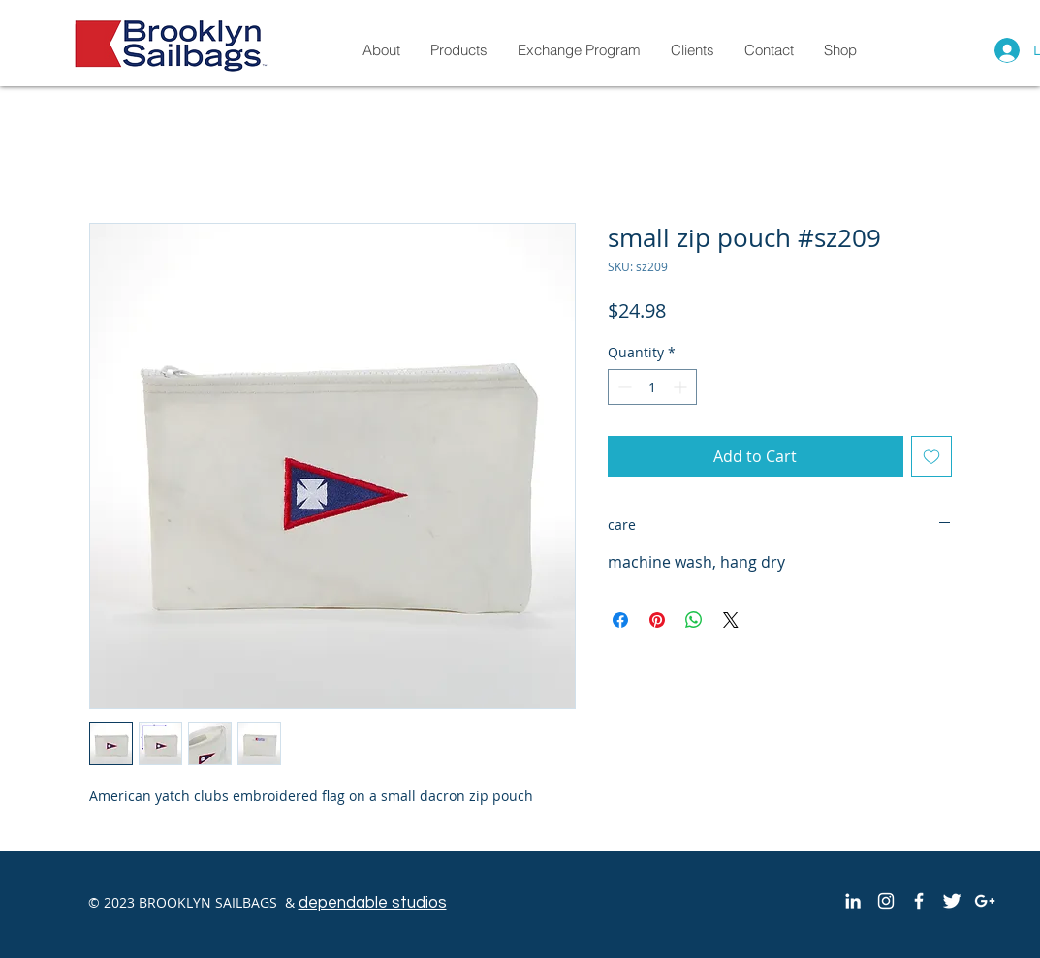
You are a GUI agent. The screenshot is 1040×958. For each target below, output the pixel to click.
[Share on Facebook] (620, 620)
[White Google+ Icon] (984, 901)
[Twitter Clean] (951, 901)
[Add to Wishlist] (931, 456)
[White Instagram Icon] (886, 901)
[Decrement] (623, 387)
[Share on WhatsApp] (694, 620)
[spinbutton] (652, 387)
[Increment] (682, 387)
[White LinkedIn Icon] (853, 901)
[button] (839, 50)
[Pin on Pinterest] (657, 620)
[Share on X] (730, 620)
